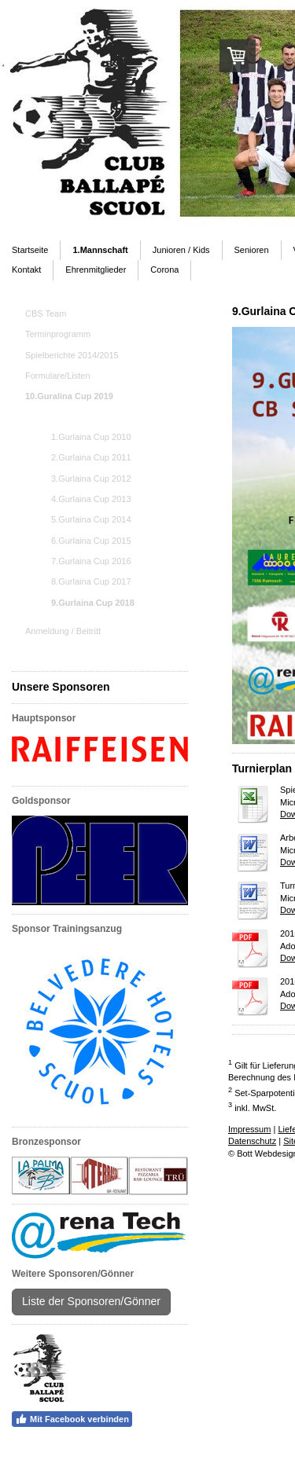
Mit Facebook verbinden (72, 1419)
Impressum (249, 1129)
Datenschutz (252, 1141)
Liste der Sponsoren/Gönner (91, 1301)
